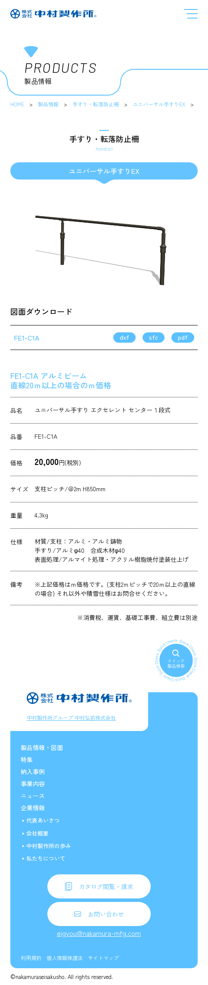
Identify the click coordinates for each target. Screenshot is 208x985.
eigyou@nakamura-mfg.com (99, 933)
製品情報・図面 (42, 747)
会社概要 (37, 833)
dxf (124, 337)
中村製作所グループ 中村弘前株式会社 (71, 717)
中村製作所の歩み (48, 846)
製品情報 (48, 104)
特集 (27, 759)
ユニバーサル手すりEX (159, 104)
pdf (183, 337)
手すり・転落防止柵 (95, 104)
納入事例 (33, 771)
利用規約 (31, 957)
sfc (153, 337)
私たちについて (45, 858)
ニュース (33, 795)
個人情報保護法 (65, 957)
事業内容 (33, 783)
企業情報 (33, 807)
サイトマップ (103, 957)
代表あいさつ (43, 820)
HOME (17, 104)
